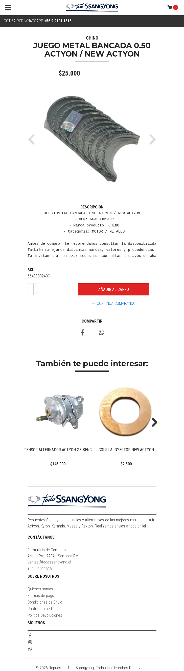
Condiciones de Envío (45, 602)
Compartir (92, 321)
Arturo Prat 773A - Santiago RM (53, 556)
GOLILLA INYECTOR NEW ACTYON (126, 449)
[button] (33, 139)
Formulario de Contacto (47, 550)
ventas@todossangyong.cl (49, 562)
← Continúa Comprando (113, 303)
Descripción (92, 207)
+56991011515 (40, 568)
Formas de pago (41, 595)
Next (153, 423)
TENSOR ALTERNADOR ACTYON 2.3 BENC (58, 449)
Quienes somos (40, 589)
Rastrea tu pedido (42, 608)
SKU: (31, 270)
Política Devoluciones (45, 615)
